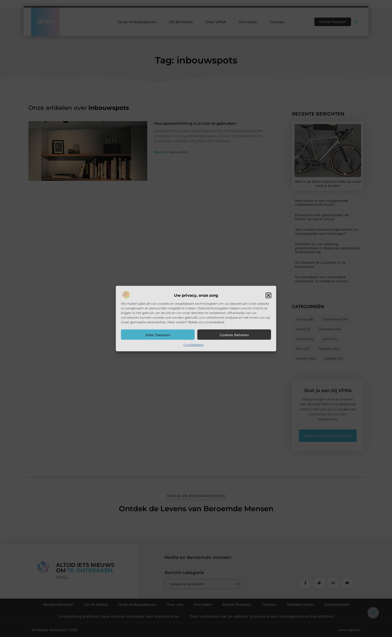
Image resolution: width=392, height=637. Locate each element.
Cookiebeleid (193, 345)
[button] (268, 295)
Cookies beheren (234, 335)
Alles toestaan (157, 335)
